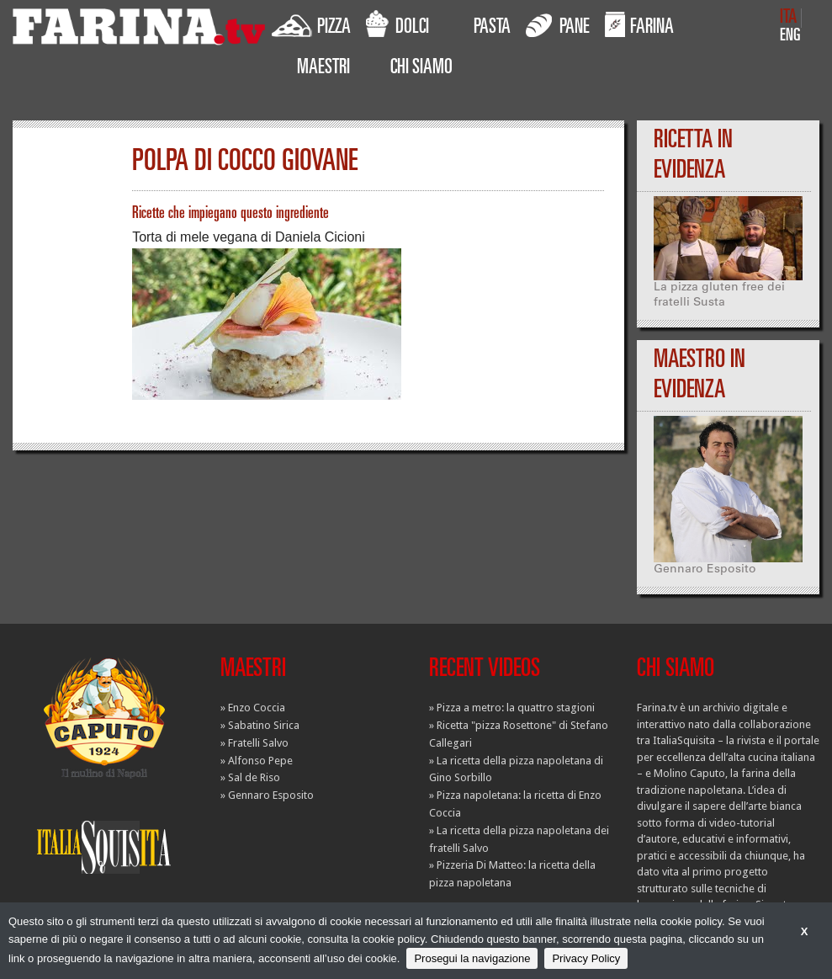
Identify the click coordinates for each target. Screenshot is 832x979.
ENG (790, 36)
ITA (788, 18)
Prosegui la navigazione (472, 958)
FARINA (639, 24)
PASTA (492, 29)
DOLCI (397, 24)
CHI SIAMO (421, 69)
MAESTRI (323, 69)
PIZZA (311, 24)
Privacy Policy (586, 958)
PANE (558, 24)
